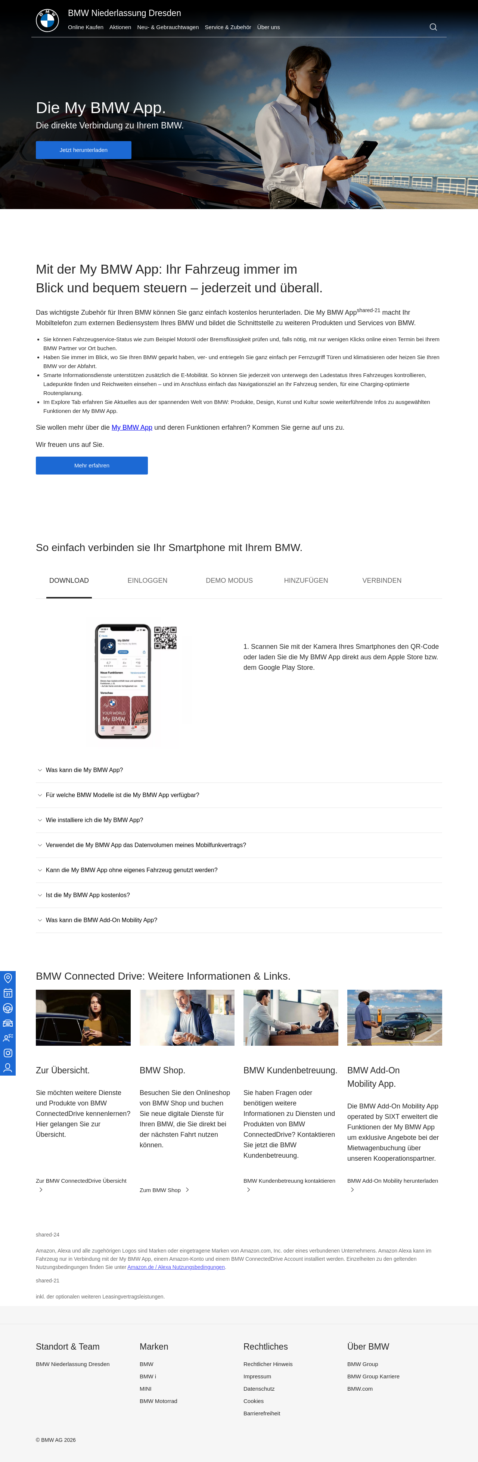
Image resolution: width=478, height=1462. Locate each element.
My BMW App (132, 427)
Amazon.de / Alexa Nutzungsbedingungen (176, 1267)
